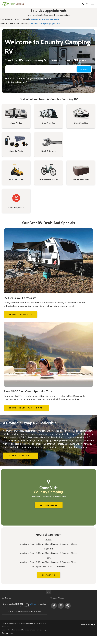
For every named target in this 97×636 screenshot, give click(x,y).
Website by (87, 624)
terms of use (30, 630)
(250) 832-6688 (74, 4)
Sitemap (5, 633)
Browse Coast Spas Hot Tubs (26, 408)
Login (12, 633)
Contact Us (48, 575)
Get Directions (48, 505)
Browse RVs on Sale (20, 314)
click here (33, 604)
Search (84, 69)
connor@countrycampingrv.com (44, 23)
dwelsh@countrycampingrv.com (44, 19)
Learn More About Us (20, 456)
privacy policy (41, 630)
